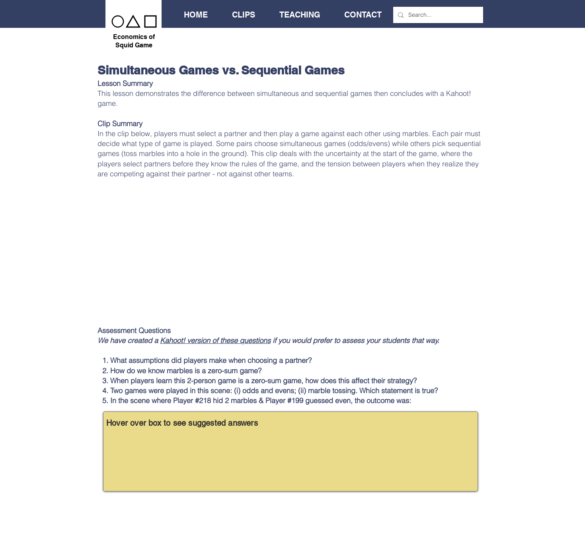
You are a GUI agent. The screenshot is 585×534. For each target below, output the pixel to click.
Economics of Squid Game (134, 41)
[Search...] (437, 15)
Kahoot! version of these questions (215, 340)
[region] (290, 451)
